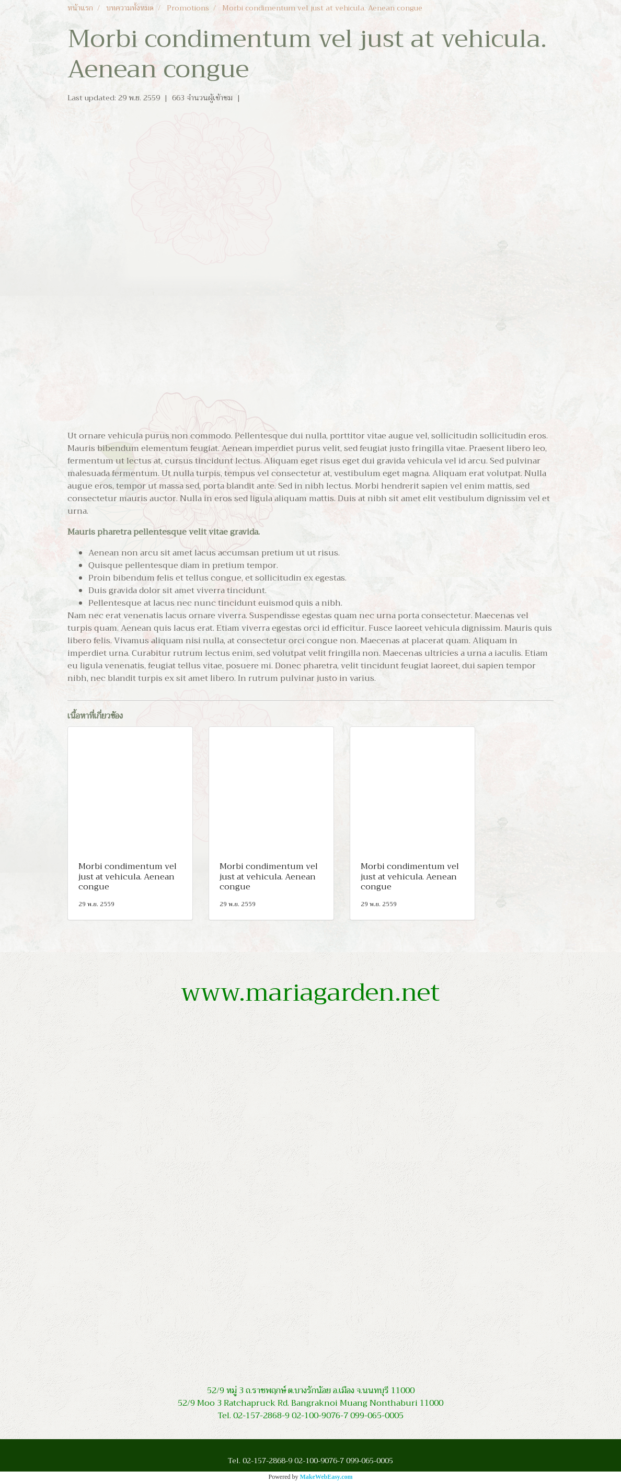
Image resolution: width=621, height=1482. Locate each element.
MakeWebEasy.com (326, 1476)
